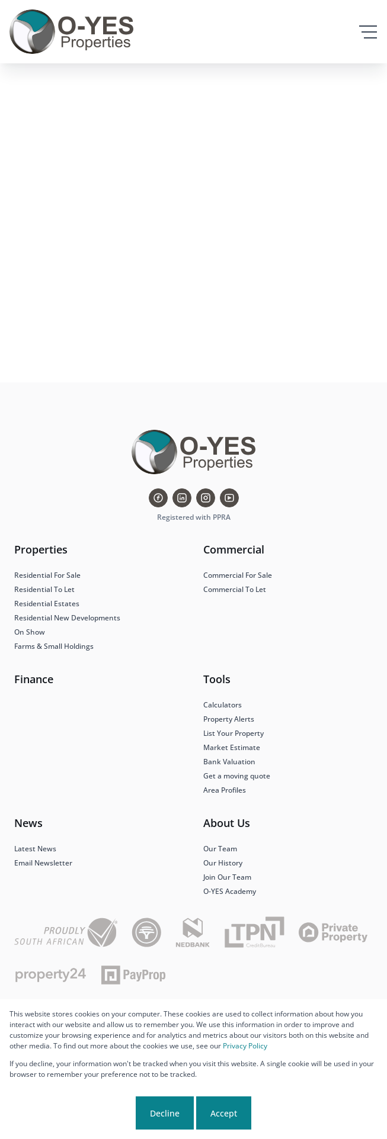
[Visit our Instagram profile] (205, 497)
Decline (165, 1113)
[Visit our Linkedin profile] (181, 497)
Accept (223, 1113)
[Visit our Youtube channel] (229, 497)
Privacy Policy (245, 1046)
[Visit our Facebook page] (158, 497)
